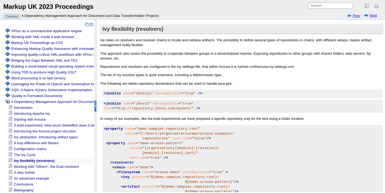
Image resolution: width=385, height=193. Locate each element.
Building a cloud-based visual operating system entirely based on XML (66, 66)
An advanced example (31, 178)
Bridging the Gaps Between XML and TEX (44, 60)
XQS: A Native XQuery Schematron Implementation (52, 90)
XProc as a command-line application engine (46, 31)
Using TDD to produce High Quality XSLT (43, 72)
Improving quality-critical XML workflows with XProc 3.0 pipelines (62, 55)
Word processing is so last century (38, 78)
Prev (356, 16)
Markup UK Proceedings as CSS (37, 43)
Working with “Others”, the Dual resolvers (46, 167)
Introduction (23, 108)
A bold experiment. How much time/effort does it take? (56, 125)
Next (373, 15)
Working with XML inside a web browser (42, 37)
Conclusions (23, 184)
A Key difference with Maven (36, 143)
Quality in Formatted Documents (36, 96)
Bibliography (23, 190)
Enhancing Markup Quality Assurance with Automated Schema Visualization (71, 49)
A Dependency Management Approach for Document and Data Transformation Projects (90, 16)
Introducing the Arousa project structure (45, 131)
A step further (24, 172)
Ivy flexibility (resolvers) (34, 161)
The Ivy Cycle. (25, 155)
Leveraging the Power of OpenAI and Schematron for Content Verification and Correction (81, 84)
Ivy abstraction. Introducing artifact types (46, 137)
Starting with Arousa (30, 119)
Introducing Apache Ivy (32, 114)
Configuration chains (30, 149)
